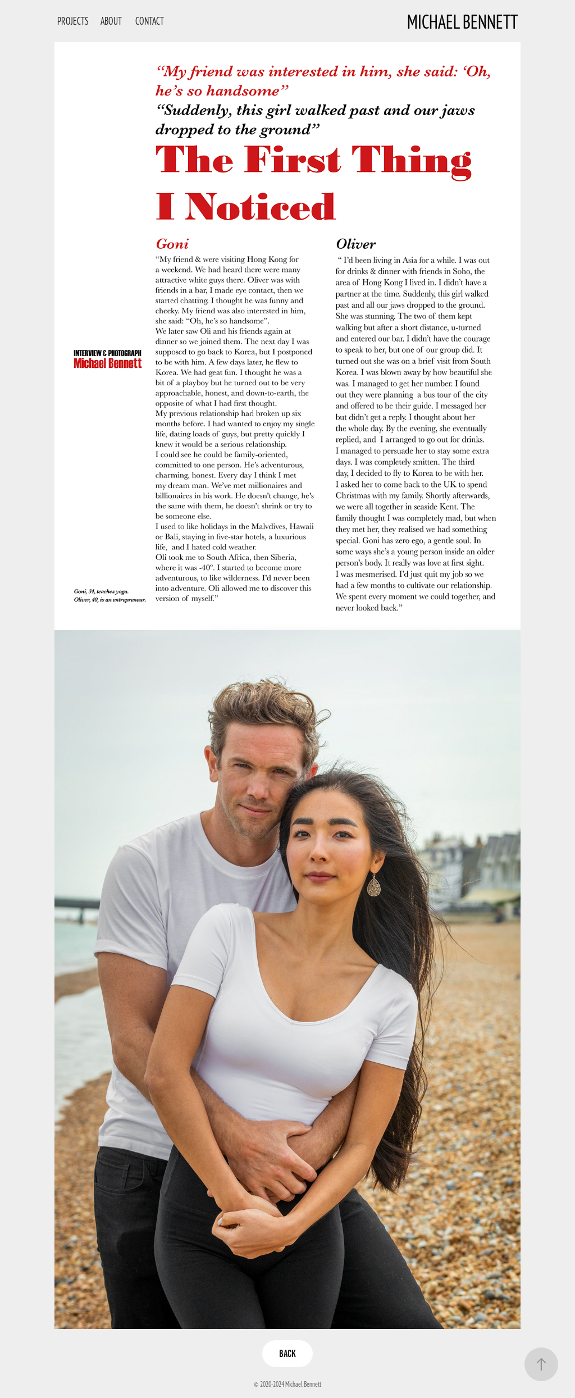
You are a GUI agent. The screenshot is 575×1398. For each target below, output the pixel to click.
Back (287, 1353)
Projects (73, 21)
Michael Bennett (462, 21)
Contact (149, 21)
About (111, 21)
